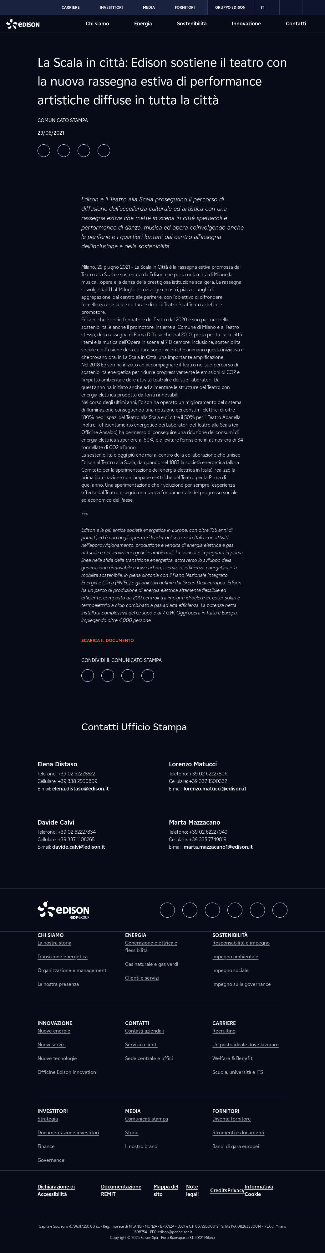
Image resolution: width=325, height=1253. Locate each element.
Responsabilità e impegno (241, 943)
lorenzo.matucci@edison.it (215, 789)
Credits (218, 1190)
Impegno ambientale (235, 957)
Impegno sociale (230, 970)
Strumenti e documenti (238, 1133)
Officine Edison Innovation (67, 1072)
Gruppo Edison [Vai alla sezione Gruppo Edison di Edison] (230, 7)
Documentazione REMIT (121, 1190)
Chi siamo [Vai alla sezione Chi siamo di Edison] (97, 24)
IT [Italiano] (266, 7)
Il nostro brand (141, 1146)
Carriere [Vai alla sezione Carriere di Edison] (71, 7)
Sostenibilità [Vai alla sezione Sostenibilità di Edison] (192, 24)
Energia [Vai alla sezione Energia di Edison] (143, 24)
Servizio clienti (141, 1045)
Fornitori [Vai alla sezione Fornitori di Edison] (185, 7)
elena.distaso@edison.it (80, 789)
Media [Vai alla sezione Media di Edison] (149, 7)
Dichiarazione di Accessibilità (56, 1190)
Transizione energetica (63, 957)
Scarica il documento (112, 640)
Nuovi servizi (52, 1045)
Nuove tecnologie (57, 1058)
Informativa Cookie (259, 1190)
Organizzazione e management (72, 970)
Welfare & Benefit (232, 1058)
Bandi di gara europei (235, 1146)
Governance (51, 1160)
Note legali (192, 1190)
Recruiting (224, 1031)
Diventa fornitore (231, 1119)
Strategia (48, 1119)
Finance (46, 1146)
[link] (291, 7)
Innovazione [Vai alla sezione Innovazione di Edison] (246, 24)
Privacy (236, 1190)
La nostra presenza (58, 984)
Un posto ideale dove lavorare (245, 1045)
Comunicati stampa (146, 1119)
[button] (44, 150)
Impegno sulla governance (241, 984)
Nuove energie (54, 1031)
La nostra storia (54, 943)
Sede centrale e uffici (149, 1058)
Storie (132, 1133)
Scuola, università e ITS (237, 1072)
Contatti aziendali (144, 1031)
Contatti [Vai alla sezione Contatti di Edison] (296, 24)
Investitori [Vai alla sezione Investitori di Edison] (111, 7)
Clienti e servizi (142, 978)
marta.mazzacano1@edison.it (218, 847)
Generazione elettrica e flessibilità (151, 946)
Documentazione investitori (68, 1133)
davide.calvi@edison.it (78, 847)
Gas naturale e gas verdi (151, 964)
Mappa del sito (166, 1190)
